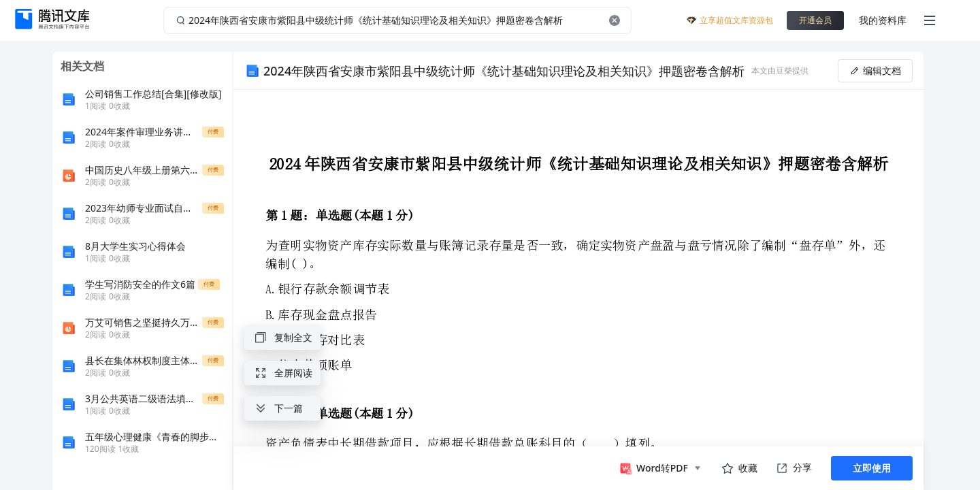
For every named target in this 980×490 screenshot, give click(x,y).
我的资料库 (882, 20)
